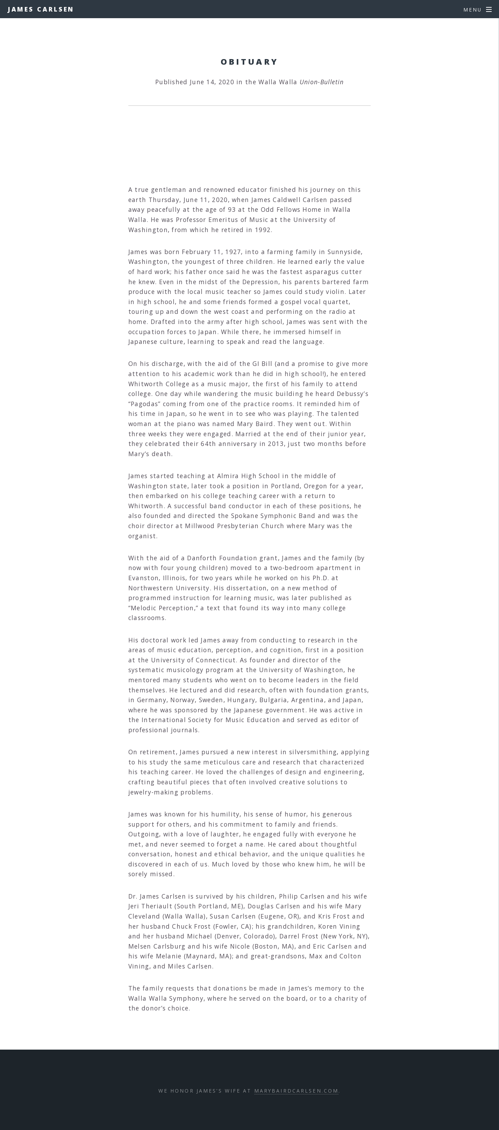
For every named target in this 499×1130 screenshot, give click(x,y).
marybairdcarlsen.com (296, 1090)
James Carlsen (41, 9)
